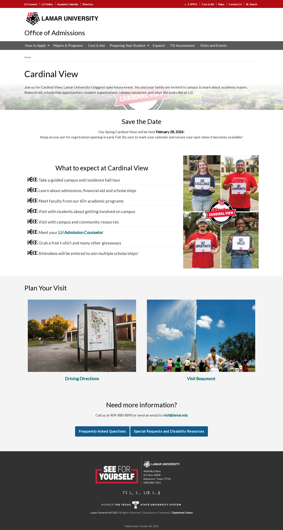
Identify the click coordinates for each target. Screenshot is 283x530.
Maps (221, 4)
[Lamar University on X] (125, 492)
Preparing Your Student (127, 45)
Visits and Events (213, 45)
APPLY (191, 4)
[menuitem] (36, 45)
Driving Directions (82, 378)
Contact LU (235, 4)
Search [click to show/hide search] (251, 4)
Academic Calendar (67, 4)
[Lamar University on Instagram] (138, 492)
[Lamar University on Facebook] (131, 492)
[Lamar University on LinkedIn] (147, 492)
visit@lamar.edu (175, 415)
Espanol (159, 45)
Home (27, 57)
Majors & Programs (68, 45)
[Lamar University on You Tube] (156, 492)
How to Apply (35, 45)
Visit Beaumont (201, 378)
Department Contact (182, 512)
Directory (87, 4)
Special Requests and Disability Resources (169, 431)
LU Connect (30, 4)
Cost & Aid (208, 4)
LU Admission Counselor (80, 232)
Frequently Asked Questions (102, 431)
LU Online (47, 4)
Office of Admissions (54, 33)
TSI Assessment (182, 45)
